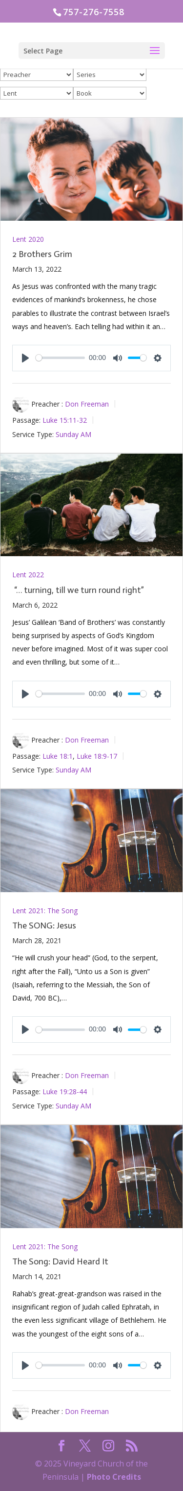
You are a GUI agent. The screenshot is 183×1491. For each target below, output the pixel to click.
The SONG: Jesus (44, 925)
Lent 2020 (28, 239)
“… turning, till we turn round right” (78, 590)
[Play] (25, 358)
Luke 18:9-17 (97, 755)
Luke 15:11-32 (64, 420)
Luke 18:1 (57, 755)
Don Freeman (87, 404)
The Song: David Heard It (60, 1261)
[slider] (60, 357)
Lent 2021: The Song (45, 910)
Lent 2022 (28, 574)
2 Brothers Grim (42, 254)
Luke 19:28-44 (64, 1091)
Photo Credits (114, 1476)
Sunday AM (73, 433)
